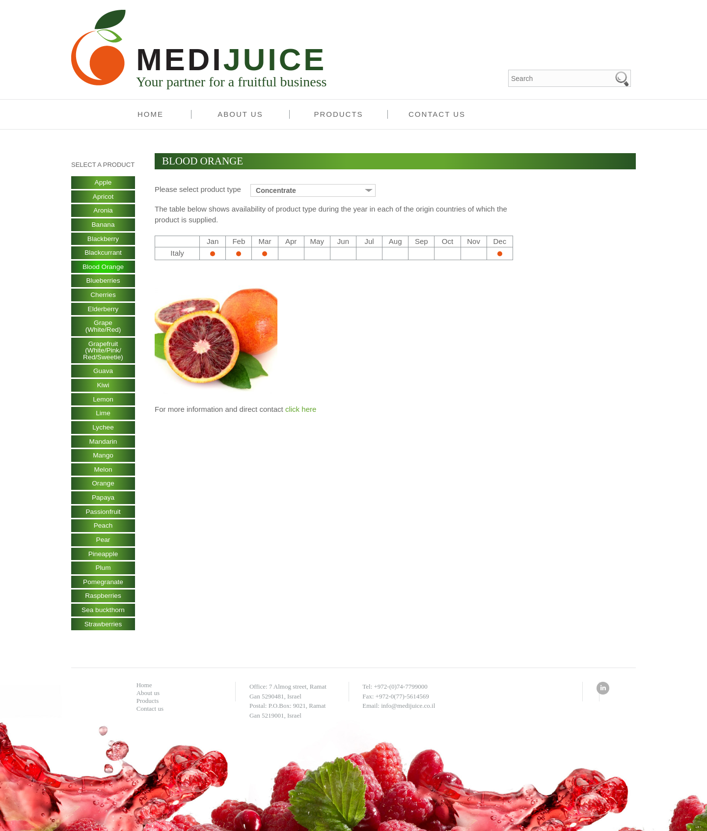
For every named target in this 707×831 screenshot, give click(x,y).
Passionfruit (103, 516)
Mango (103, 459)
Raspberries (102, 602)
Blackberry (103, 239)
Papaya (102, 502)
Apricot (103, 197)
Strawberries (103, 630)
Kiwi (103, 388)
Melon (103, 474)
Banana (103, 225)
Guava (103, 374)
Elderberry (103, 311)
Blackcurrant (103, 254)
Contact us (436, 114)
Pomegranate (103, 587)
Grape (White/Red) (103, 328)
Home (150, 114)
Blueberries (103, 282)
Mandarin (103, 445)
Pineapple (103, 559)
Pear (103, 545)
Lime (103, 417)
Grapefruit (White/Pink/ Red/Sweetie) (103, 353)
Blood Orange (103, 268)
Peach (103, 531)
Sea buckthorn (103, 616)
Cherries (103, 296)
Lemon (103, 402)
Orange (103, 488)
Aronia (103, 211)
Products (338, 114)
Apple (103, 183)
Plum (103, 573)
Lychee (103, 431)
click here (300, 409)
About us (240, 114)
